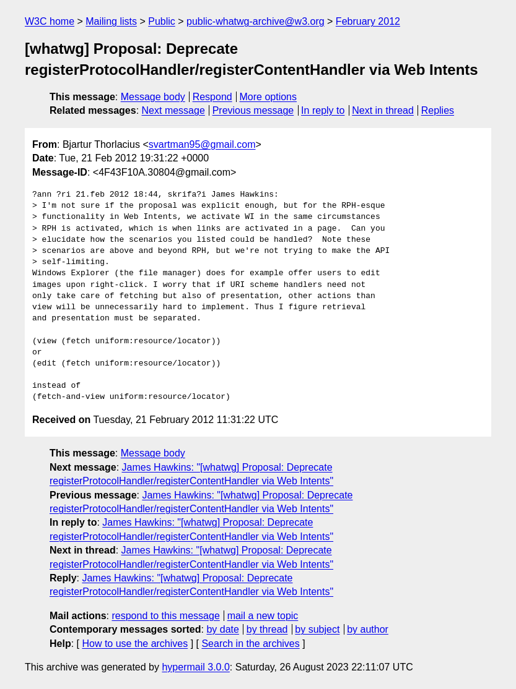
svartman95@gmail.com (202, 144)
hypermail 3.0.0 (195, 667)
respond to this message (165, 615)
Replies (437, 110)
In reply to (322, 110)
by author (367, 629)
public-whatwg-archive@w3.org (255, 21)
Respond (212, 97)
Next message (173, 110)
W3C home (49, 21)
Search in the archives (250, 643)
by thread (267, 629)
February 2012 (368, 21)
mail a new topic (263, 615)
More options (268, 97)
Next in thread (383, 110)
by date (222, 629)
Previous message (253, 110)
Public (161, 21)
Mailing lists (111, 21)
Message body (153, 97)
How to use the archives (135, 643)
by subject (317, 629)
